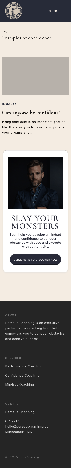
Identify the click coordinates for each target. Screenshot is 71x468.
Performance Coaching (24, 366)
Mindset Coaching (19, 384)
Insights (9, 104)
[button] (57, 11)
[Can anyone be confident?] (35, 76)
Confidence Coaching (22, 375)
